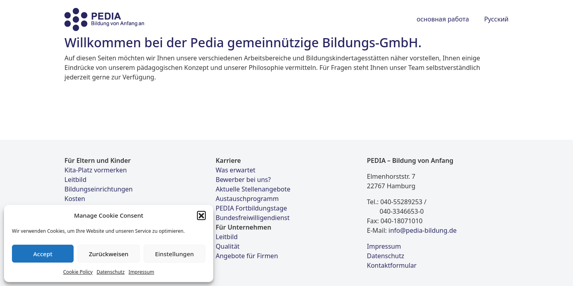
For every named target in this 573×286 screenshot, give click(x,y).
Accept (43, 254)
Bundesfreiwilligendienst (253, 217)
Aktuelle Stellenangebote (253, 189)
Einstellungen (174, 254)
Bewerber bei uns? (243, 179)
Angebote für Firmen (247, 255)
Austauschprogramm (247, 198)
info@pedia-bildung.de (422, 230)
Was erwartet (235, 170)
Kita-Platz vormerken (95, 170)
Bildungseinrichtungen (98, 189)
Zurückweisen (109, 254)
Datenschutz (111, 272)
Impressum (141, 272)
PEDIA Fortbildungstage (251, 208)
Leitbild (75, 179)
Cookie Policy (78, 272)
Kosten (74, 198)
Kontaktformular (392, 265)
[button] (201, 215)
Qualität (228, 246)
